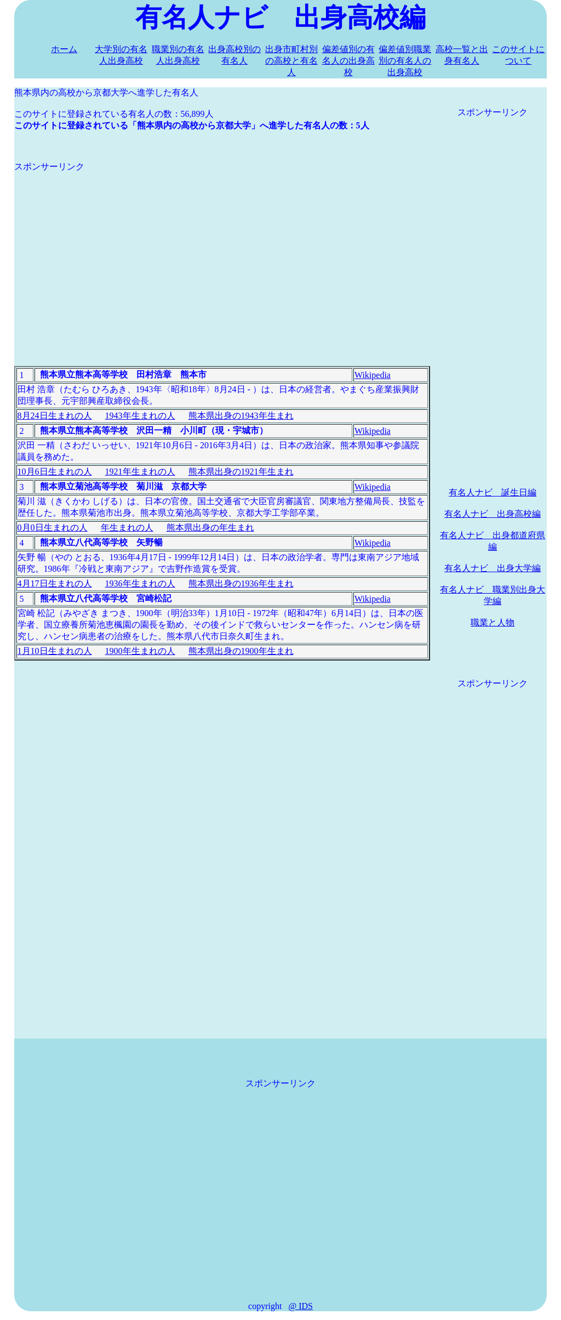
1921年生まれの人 (140, 471)
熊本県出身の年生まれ (210, 527)
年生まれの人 (127, 527)
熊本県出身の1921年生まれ (241, 471)
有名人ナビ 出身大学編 (492, 568)
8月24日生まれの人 (55, 415)
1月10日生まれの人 (55, 651)
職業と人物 (492, 622)
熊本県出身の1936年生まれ (241, 583)
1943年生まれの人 (140, 415)
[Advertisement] (222, 249)
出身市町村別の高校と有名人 (291, 60)
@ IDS (300, 1306)
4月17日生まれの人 (55, 583)
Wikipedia (372, 375)
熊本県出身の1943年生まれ (241, 415)
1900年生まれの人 (140, 651)
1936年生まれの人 (140, 583)
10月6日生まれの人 (55, 471)
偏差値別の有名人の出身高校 (348, 60)
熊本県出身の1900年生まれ (241, 651)
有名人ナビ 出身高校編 (492, 513)
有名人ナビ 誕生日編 (492, 492)
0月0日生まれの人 (53, 527)
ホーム (64, 49)
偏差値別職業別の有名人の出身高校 (405, 60)
